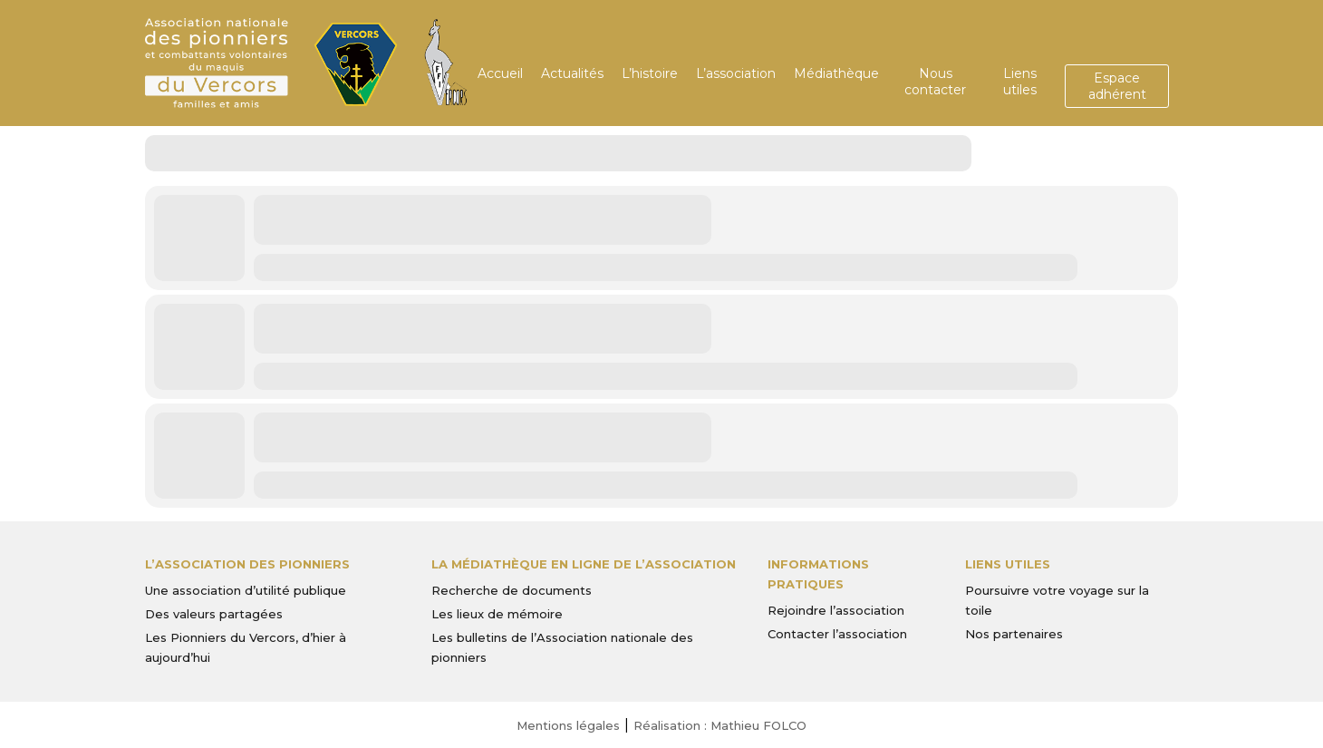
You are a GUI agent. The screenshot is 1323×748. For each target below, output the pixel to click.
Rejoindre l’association (836, 610)
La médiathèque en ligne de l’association (583, 564)
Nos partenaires (1014, 634)
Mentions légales (568, 725)
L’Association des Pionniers (247, 564)
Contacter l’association (837, 634)
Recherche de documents (511, 590)
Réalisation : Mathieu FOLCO (719, 725)
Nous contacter (935, 81)
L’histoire (650, 73)
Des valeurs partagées (214, 614)
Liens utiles (1020, 81)
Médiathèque (836, 73)
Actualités (572, 73)
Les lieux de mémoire (497, 614)
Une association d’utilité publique (245, 590)
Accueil (500, 73)
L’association (736, 73)
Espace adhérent (1117, 86)
